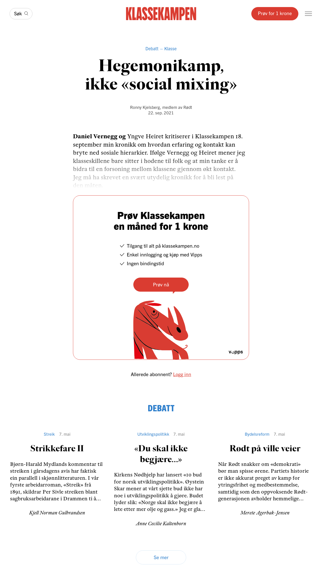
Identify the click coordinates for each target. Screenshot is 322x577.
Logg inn (182, 374)
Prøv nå (161, 284)
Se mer (161, 557)
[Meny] (308, 13)
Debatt (151, 48)
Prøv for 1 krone (275, 13)
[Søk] (21, 13)
